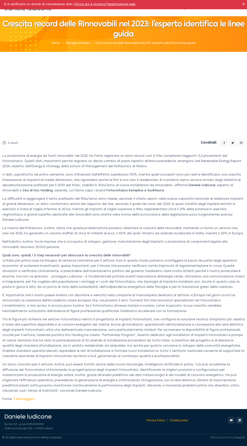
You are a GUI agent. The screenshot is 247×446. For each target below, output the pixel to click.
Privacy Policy (155, 420)
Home (56, 43)
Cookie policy (179, 420)
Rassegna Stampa (78, 43)
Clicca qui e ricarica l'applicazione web (104, 4)
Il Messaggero (24, 399)
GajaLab (239, 438)
